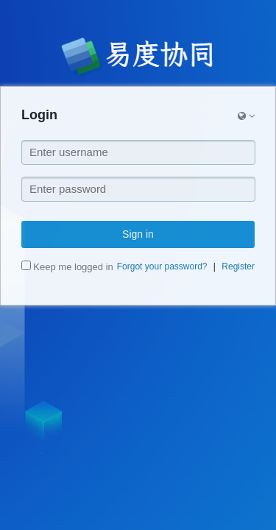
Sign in (138, 234)
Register (238, 266)
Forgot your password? (162, 266)
